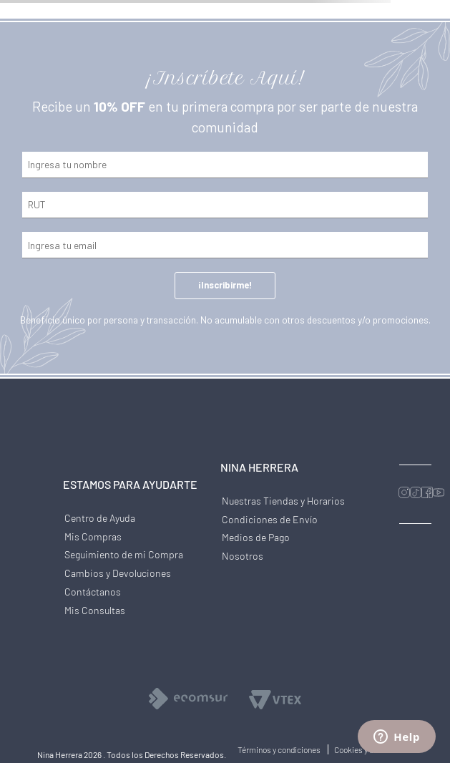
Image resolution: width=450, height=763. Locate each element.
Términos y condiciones (280, 749)
